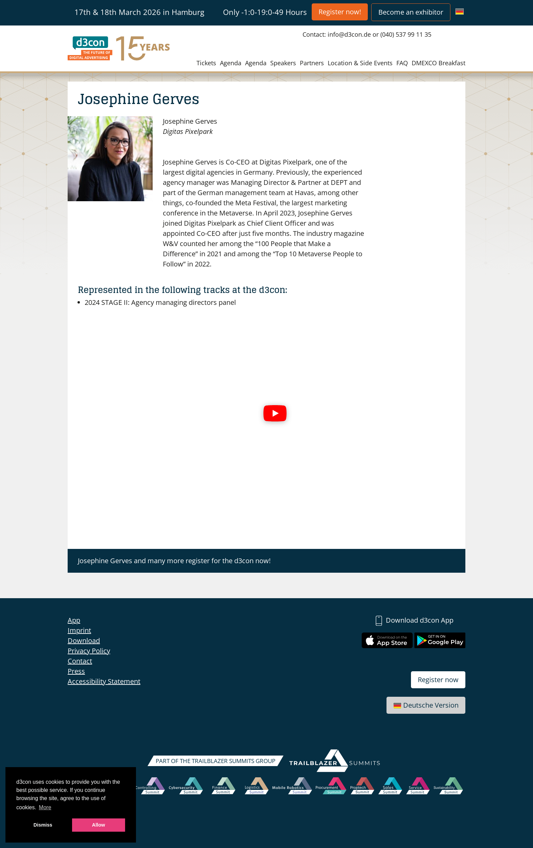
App (74, 620)
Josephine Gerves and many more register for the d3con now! (174, 560)
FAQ (402, 63)
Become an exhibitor (410, 12)
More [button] (45, 807)
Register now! (340, 11)
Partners (312, 63)
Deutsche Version (426, 705)
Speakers (283, 63)
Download (84, 640)
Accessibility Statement (104, 681)
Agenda (230, 63)
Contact (80, 660)
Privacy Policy (89, 650)
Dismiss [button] (43, 825)
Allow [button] (98, 825)
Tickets (206, 63)
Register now (438, 679)
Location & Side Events (360, 63)
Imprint (79, 630)
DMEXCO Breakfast (438, 63)
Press (76, 671)
